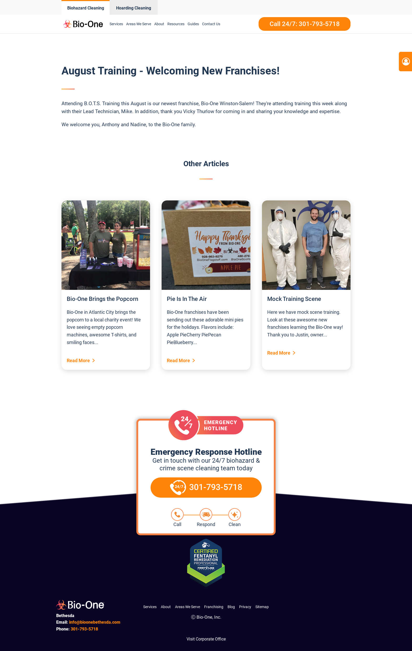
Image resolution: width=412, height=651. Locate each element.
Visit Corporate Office (206, 639)
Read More (78, 360)
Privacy (245, 607)
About (159, 24)
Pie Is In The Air (187, 299)
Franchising (213, 607)
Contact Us (211, 24)
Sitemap (262, 607)
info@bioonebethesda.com (94, 622)
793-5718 (84, 629)
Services (116, 24)
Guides (193, 24)
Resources (175, 24)
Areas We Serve (138, 24)
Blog (231, 607)
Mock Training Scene (294, 299)
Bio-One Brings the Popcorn (102, 299)
